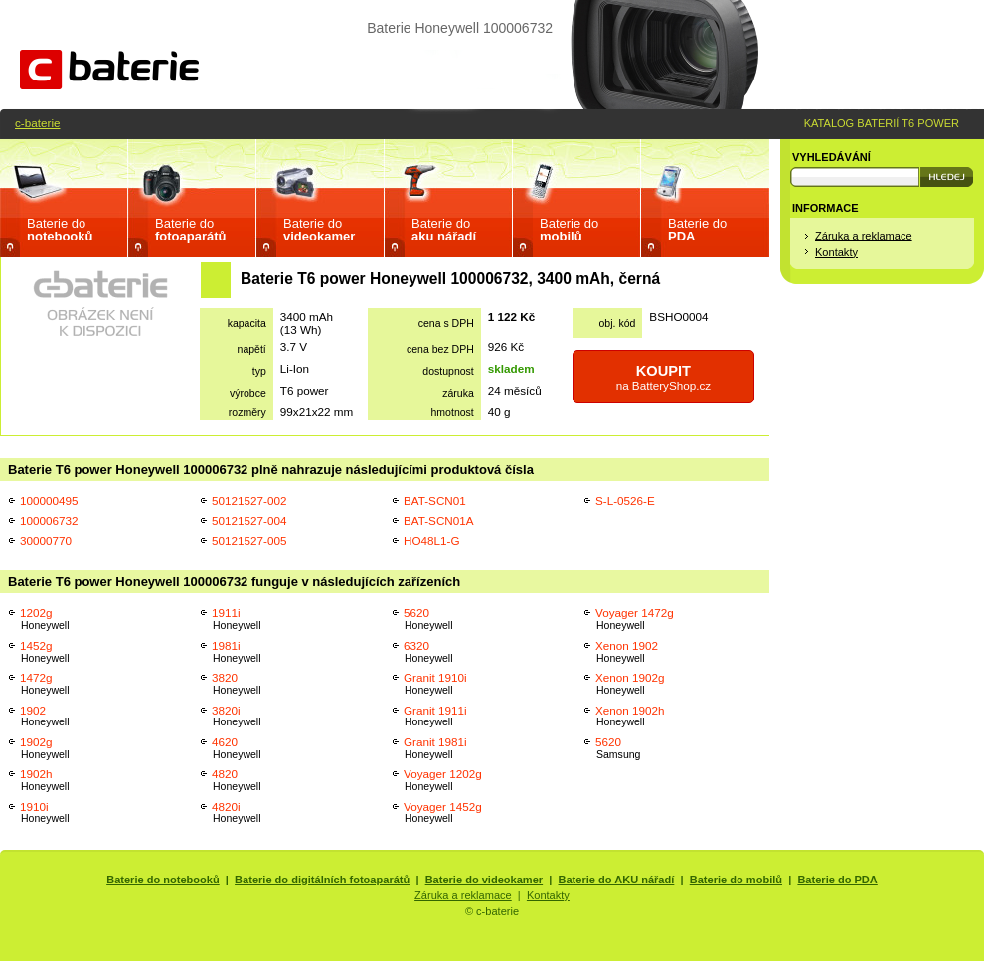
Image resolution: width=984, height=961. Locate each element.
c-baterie (37, 122)
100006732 (49, 520)
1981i (236, 651)
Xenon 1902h (630, 716)
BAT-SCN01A (439, 520)
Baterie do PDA (837, 879)
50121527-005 (249, 540)
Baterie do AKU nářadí (617, 879)
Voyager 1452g (443, 812)
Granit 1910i (435, 683)
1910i (45, 812)
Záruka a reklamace (863, 235)
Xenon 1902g (630, 683)
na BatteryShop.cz (664, 377)
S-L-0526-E (625, 500)
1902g (45, 747)
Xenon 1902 (626, 651)
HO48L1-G (432, 540)
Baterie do (59, 229)
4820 (236, 779)
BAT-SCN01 (435, 500)
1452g (45, 651)
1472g (45, 683)
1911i (236, 618)
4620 (236, 747)
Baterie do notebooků (163, 879)
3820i (236, 716)
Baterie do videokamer (484, 879)
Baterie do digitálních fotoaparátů (322, 879)
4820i (236, 812)
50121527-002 (249, 500)
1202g (45, 618)
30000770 (46, 540)
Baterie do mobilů (736, 879)
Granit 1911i (435, 716)
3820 (236, 683)
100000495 (49, 500)
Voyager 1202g (443, 779)
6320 (428, 651)
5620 (428, 618)
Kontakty (836, 252)
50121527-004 (249, 520)
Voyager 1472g (634, 618)
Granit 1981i (435, 747)
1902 (45, 716)
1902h (45, 779)
